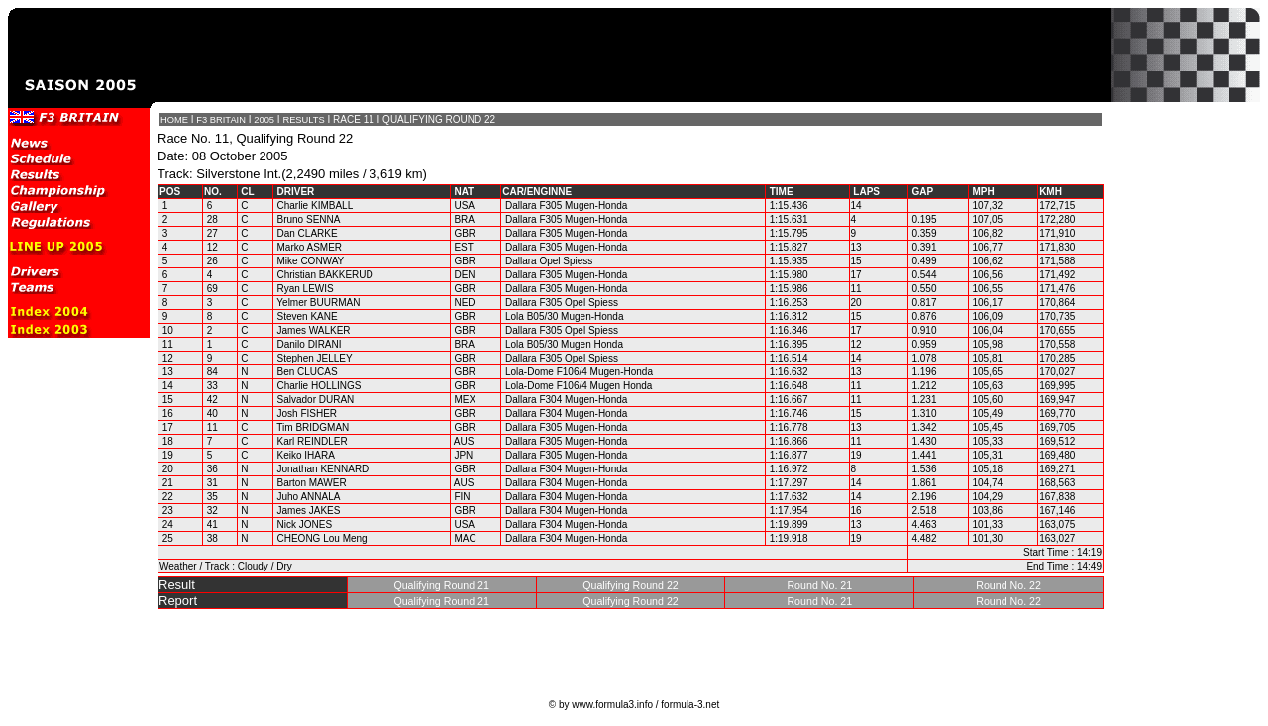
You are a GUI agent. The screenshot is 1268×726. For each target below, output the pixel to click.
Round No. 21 (819, 585)
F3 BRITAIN (221, 120)
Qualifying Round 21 (441, 585)
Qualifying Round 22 (630, 585)
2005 (264, 120)
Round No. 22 (1008, 585)
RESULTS (303, 120)
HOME (174, 120)
